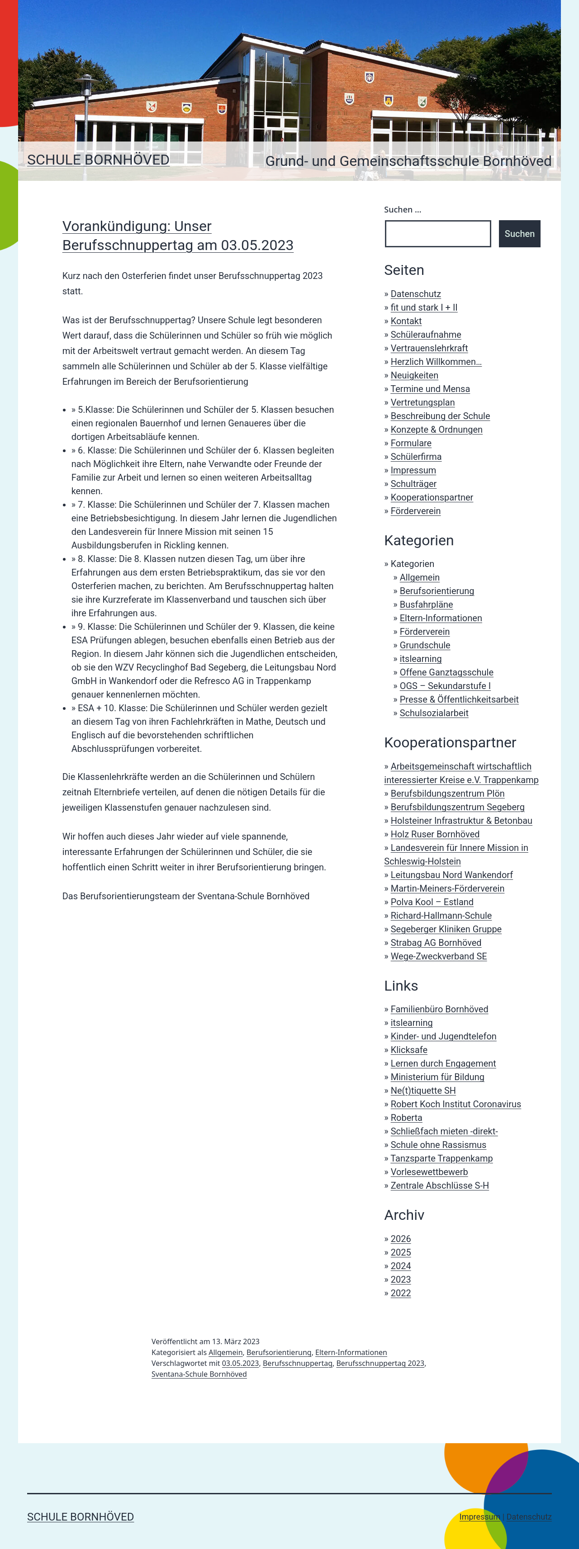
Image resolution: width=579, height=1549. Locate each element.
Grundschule (425, 645)
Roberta (406, 1117)
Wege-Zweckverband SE (439, 956)
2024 (401, 1266)
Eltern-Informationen (441, 618)
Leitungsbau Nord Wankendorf (452, 874)
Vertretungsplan (423, 402)
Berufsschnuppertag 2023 (380, 1363)
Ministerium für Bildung (437, 1077)
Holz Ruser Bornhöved (435, 834)
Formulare (411, 443)
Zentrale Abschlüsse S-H (440, 1185)
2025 (401, 1252)
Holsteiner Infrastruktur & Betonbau (461, 820)
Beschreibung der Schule (440, 416)
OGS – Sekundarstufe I (445, 685)
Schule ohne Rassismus (439, 1144)
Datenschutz (416, 293)
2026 (401, 1238)
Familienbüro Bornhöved (440, 1009)
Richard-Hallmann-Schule (441, 915)
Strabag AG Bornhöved (436, 942)
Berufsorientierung (437, 591)
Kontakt (406, 321)
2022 (401, 1293)
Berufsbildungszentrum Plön (448, 793)
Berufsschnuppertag (297, 1363)
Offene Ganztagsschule (447, 672)
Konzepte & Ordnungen (437, 429)
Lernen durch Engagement (443, 1063)
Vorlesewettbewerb (429, 1171)
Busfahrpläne (426, 604)
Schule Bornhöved (98, 159)
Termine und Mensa (430, 388)
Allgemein (420, 577)
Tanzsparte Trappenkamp (441, 1158)
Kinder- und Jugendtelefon (444, 1036)
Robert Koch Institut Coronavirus (456, 1104)
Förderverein (416, 510)
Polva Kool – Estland (432, 902)
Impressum (414, 470)
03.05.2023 (240, 1363)
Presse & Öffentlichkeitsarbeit (459, 699)
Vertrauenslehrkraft (429, 348)
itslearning (421, 658)
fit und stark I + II (424, 307)
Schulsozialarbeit (434, 713)
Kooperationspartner (432, 497)
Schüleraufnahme (426, 334)
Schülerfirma (416, 456)
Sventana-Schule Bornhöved (199, 1374)
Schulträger (414, 483)
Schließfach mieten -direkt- (444, 1131)
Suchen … (402, 209)
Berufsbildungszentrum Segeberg (458, 807)
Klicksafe (409, 1049)
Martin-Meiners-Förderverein (448, 888)
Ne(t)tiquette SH (423, 1090)
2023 (401, 1279)
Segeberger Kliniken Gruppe (446, 929)
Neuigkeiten (415, 375)
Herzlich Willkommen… (436, 361)
